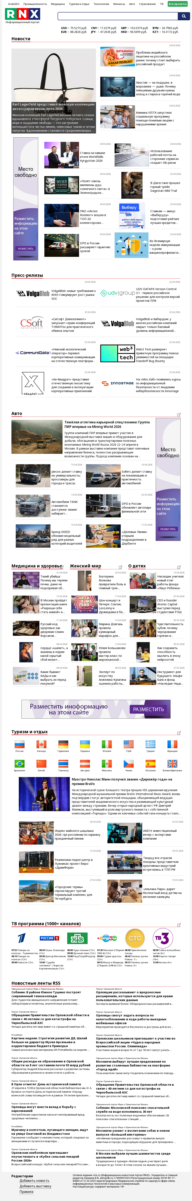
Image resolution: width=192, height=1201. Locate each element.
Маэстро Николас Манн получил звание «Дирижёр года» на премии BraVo (122, 781)
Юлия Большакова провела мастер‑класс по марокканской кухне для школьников (112, 654)
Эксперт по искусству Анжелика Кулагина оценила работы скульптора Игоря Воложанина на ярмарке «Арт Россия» (112, 677)
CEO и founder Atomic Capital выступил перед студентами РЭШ (169, 606)
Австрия (85, 765)
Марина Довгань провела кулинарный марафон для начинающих (111, 630)
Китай (41, 765)
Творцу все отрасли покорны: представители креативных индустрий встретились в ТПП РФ (161, 863)
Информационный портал (22, 20)
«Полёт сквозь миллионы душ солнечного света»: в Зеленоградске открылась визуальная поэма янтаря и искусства (95, 187)
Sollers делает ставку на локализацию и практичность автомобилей (137, 477)
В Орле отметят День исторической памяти (46, 1084)
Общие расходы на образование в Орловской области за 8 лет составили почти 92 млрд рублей (50, 1063)
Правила (26, 1191)
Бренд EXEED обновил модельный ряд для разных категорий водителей (66, 537)
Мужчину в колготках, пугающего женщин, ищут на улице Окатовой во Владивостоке (49, 1132)
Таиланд (63, 765)
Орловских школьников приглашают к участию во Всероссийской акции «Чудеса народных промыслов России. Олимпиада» (135, 1042)
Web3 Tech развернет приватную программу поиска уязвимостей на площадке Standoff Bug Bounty (157, 355)
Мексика (107, 765)
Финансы (119, 4)
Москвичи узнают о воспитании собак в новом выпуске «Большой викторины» (133, 1132)
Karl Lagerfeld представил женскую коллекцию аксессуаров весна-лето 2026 (53, 106)
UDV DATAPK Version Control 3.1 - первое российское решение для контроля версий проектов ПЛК (158, 295)
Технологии (101, 4)
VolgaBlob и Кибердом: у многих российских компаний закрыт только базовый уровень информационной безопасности (156, 325)
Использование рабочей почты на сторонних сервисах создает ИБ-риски (164, 157)
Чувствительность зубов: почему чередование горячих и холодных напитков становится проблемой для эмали (170, 630)
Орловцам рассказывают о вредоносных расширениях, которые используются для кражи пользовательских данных (134, 996)
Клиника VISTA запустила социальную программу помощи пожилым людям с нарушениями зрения (155, 118)
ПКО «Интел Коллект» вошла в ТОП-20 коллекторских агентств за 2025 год (95, 217)
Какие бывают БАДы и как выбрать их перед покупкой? (53, 677)
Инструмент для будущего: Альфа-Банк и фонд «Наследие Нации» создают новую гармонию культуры (170, 677)
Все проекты (178, 4)
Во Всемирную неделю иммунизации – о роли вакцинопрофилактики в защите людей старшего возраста (165, 247)
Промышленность (35, 4)
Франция (172, 745)
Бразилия (19, 765)
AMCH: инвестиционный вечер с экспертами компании (160, 834)
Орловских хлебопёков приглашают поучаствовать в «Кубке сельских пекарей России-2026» (45, 1156)
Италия (107, 745)
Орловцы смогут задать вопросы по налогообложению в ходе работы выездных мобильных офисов (131, 1019)
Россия (20, 745)
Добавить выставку (35, 1186)
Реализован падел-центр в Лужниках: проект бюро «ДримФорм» (74, 863)
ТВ (161, 4)
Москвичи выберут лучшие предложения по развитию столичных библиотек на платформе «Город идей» (133, 1065)
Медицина (58, 4)
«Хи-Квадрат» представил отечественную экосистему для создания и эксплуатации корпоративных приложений (72, 385)
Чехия (129, 765)
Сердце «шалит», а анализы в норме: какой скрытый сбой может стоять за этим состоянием (54, 654)
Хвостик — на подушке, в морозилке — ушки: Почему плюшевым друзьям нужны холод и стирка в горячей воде (158, 88)
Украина (85, 745)
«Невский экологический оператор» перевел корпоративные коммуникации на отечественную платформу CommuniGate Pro (73, 355)
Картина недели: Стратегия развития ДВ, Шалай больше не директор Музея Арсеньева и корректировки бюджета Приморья (49, 1042)
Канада (41, 745)
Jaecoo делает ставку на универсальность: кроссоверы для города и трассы (66, 477)
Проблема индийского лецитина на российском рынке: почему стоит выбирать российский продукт (158, 58)
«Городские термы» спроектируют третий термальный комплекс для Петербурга (73, 892)
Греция (150, 745)
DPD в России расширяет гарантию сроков (95, 247)
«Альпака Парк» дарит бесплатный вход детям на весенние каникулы (162, 893)
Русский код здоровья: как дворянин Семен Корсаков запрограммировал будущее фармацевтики (54, 630)
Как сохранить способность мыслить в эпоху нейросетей (169, 654)
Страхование (147, 4)
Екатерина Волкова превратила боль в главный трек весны (112, 582)
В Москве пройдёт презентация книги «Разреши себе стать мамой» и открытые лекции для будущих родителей (53, 606)
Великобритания (172, 765)
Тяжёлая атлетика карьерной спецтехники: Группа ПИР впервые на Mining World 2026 (107, 424)
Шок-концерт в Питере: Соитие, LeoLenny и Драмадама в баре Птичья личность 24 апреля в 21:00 (112, 606)
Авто (132, 4)
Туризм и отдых (79, 4)
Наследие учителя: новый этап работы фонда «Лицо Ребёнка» (170, 582)
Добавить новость (34, 1180)
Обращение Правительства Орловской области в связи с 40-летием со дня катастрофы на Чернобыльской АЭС (50, 1019)
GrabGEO (13, 4)
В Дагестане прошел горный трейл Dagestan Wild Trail (165, 187)
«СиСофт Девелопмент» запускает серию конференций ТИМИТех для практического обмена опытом (73, 325)
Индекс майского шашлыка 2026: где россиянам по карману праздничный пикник (77, 834)
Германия (63, 745)
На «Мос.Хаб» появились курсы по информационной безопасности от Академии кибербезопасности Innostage (158, 385)
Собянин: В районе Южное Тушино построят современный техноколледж (46, 994)
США (129, 745)
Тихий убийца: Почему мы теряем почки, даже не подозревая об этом (53, 582)
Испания (150, 765)
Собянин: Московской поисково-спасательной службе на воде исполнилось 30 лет (132, 1110)
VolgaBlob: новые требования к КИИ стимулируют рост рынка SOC (73, 295)
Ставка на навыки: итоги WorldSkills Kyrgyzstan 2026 (92, 157)
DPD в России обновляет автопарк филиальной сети (136, 507)
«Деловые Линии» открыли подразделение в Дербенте (134, 537)
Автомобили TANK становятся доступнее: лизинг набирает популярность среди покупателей (66, 507)
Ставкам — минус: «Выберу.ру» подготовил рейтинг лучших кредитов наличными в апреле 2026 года (164, 217)
